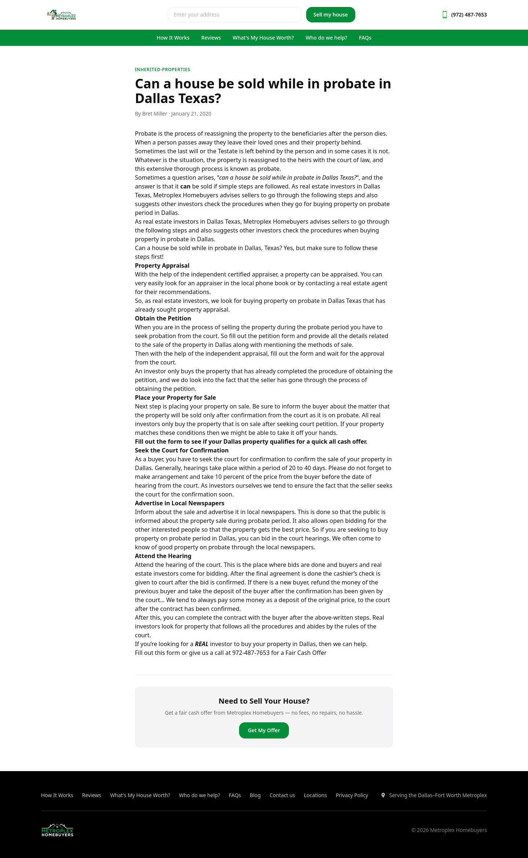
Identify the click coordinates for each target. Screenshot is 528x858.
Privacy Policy (352, 795)
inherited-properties (162, 69)
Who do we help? (326, 37)
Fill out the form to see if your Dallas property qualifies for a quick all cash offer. (251, 441)
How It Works (173, 37)
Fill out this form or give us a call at (183, 653)
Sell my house (331, 14)
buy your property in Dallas (278, 644)
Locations (315, 795)
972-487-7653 (251, 653)
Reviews (211, 37)
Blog (255, 795)
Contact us (282, 795)
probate (304, 177)
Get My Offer (264, 730)
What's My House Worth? (263, 37)
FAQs (365, 37)
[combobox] (235, 14)
